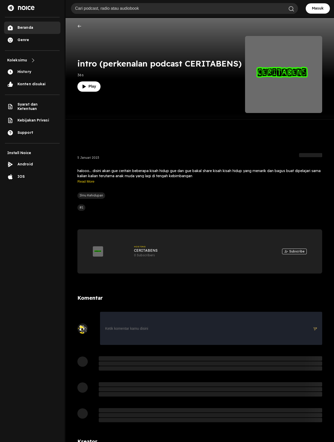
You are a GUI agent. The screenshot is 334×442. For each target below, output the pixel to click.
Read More (85, 181)
